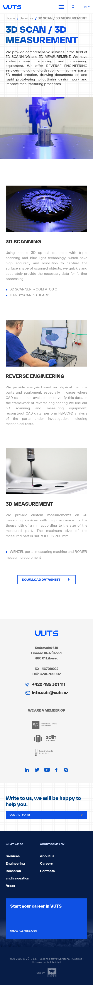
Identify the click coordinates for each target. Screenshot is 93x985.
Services (26, 18)
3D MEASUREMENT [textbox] (29, 504)
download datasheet (46, 580)
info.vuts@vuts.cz (50, 692)
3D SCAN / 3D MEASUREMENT (62, 18)
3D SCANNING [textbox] (23, 242)
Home (10, 18)
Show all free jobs (23, 930)
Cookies (77, 959)
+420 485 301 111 (48, 684)
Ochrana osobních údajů (46, 962)
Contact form (46, 814)
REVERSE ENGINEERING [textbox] (35, 376)
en (86, 6)
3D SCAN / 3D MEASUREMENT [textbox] (42, 35)
